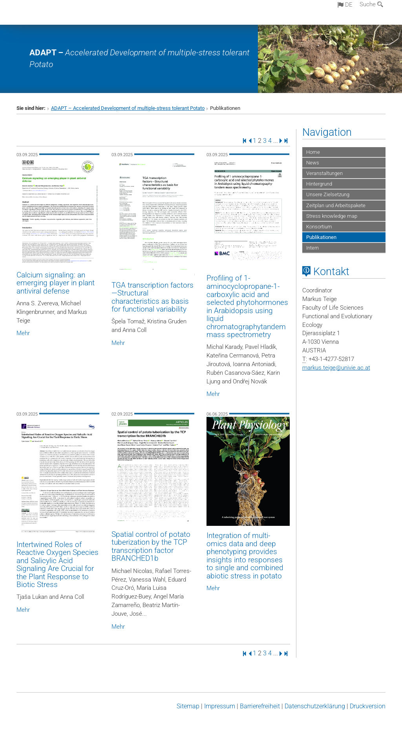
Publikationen (321, 237)
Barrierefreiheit (260, 706)
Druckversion (368, 706)
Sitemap (188, 706)
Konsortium (319, 227)
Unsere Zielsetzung (327, 194)
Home (313, 152)
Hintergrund (319, 184)
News (312, 163)
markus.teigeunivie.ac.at (336, 367)
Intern (312, 248)
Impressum (219, 706)
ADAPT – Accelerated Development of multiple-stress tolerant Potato (128, 108)
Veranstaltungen (324, 173)
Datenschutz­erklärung (315, 706)
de (345, 4)
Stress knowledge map (331, 216)
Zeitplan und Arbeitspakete (335, 205)
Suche (371, 4)
